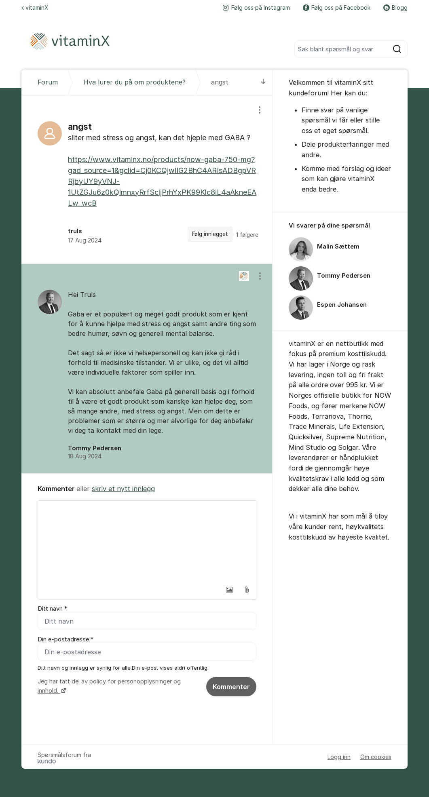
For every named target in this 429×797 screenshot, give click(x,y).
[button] (229, 590)
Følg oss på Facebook (336, 7)
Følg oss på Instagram (256, 7)
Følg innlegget (210, 234)
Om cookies (375, 756)
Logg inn (339, 756)
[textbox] (147, 541)
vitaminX (35, 7)
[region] (147, 179)
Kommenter (231, 687)
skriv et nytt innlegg (123, 489)
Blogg (395, 7)
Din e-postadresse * (65, 639)
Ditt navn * (52, 608)
